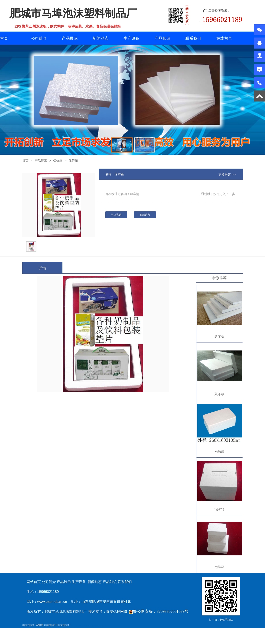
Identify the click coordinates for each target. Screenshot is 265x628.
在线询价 (145, 214)
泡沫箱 (219, 451)
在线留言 (224, 38)
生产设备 (131, 38)
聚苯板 (219, 336)
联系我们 (193, 38)
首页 (4, 38)
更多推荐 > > (227, 174)
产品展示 (70, 38)
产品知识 (162, 38)
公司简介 (39, 38)
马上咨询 (116, 214)
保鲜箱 (57, 160)
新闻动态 (101, 38)
